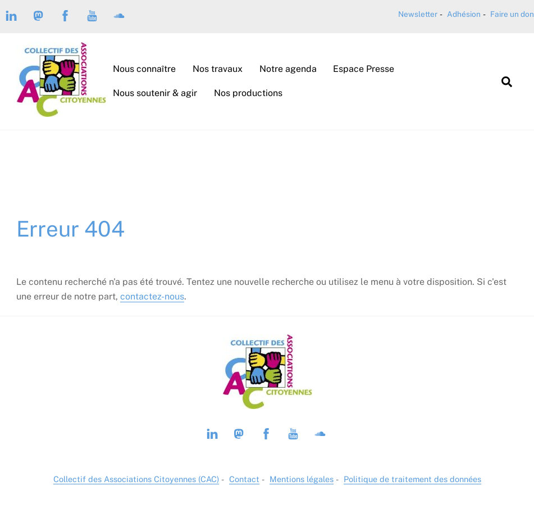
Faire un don (512, 14)
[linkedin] (11, 14)
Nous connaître (144, 68)
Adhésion (464, 14)
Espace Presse (363, 68)
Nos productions (248, 93)
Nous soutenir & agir (155, 93)
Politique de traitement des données (412, 479)
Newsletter (417, 14)
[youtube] (92, 14)
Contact (244, 479)
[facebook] (65, 14)
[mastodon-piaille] (38, 14)
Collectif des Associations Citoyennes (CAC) (136, 479)
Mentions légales (302, 479)
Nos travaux (218, 68)
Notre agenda (288, 68)
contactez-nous (152, 296)
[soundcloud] (119, 14)
